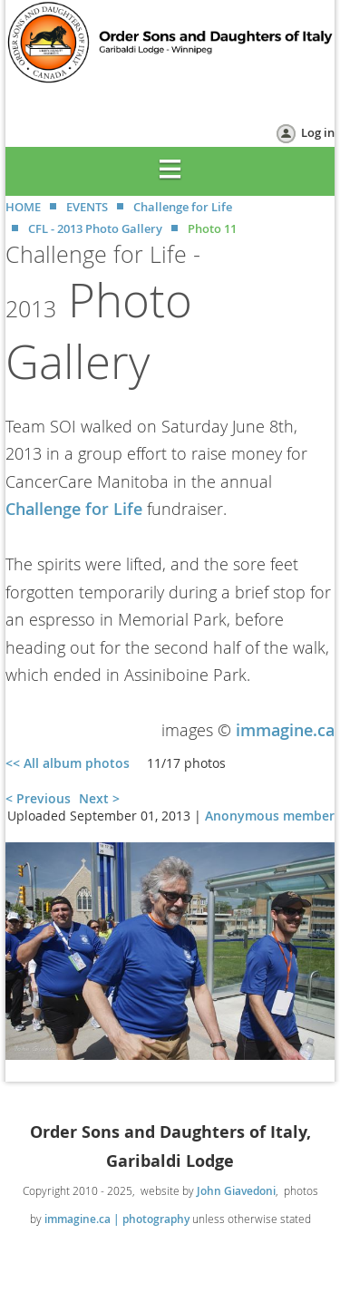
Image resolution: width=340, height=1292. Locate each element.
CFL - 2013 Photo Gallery (95, 228)
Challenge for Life (182, 207)
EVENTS (87, 207)
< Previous (38, 798)
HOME (23, 207)
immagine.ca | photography (116, 1219)
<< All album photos (67, 763)
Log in (318, 132)
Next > (99, 798)
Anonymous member (270, 815)
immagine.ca (285, 730)
